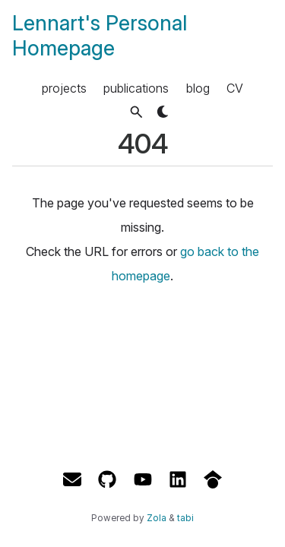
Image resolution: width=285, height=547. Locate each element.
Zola (156, 518)
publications (136, 88)
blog (198, 88)
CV (234, 88)
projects (64, 88)
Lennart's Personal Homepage (99, 36)
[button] (136, 112)
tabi (185, 518)
